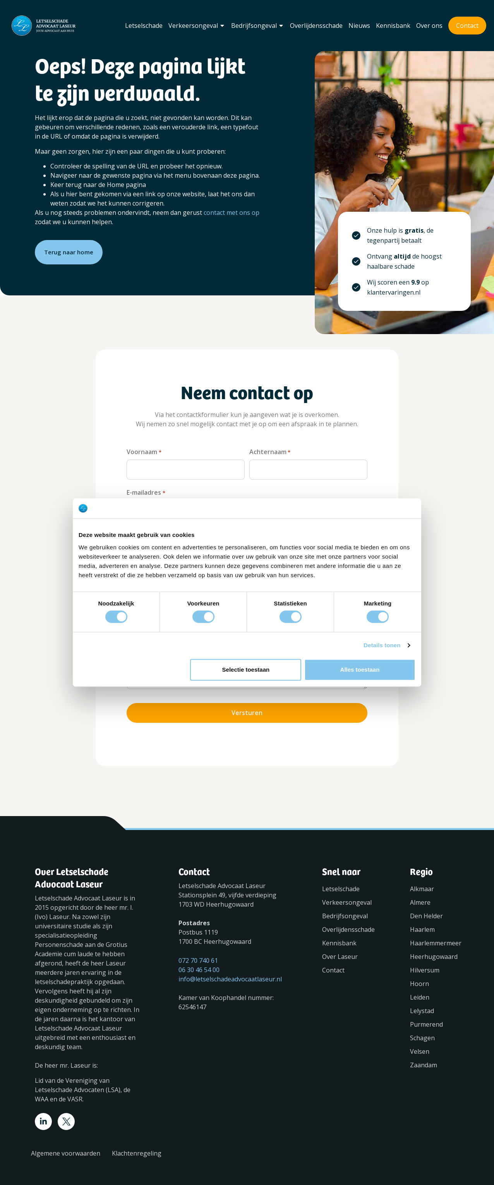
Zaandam (423, 1062)
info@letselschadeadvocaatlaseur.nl (230, 976)
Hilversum (424, 967)
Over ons (429, 25)
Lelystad (422, 1008)
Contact (467, 25)
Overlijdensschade (316, 25)
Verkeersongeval (196, 26)
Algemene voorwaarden (65, 1150)
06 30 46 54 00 (199, 966)
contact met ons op (231, 212)
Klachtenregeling (136, 1150)
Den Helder (426, 913)
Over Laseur (340, 953)
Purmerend (426, 1021)
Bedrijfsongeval (257, 26)
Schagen (422, 1035)
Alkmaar (422, 886)
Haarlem (422, 926)
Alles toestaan (360, 669)
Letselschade (144, 25)
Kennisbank (393, 25)
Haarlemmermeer (434, 940)
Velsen (419, 1048)
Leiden (419, 994)
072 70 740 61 (198, 957)
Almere (420, 899)
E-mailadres (146, 492)
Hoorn (419, 980)
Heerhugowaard (434, 953)
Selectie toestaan (246, 669)
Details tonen (382, 645)
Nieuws (359, 25)
